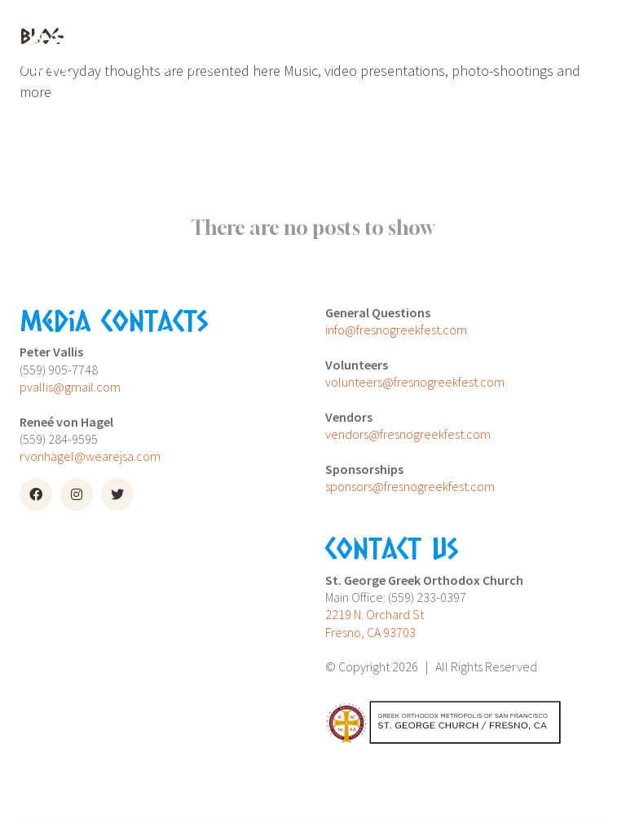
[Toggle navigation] (423, 54)
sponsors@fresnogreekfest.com (410, 486)
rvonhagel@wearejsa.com (90, 456)
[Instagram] (76, 494)
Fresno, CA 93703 (370, 632)
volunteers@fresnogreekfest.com (415, 382)
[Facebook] (36, 494)
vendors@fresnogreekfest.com (408, 434)
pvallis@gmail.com (70, 387)
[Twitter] (117, 494)
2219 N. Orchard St (374, 614)
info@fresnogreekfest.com (396, 329)
